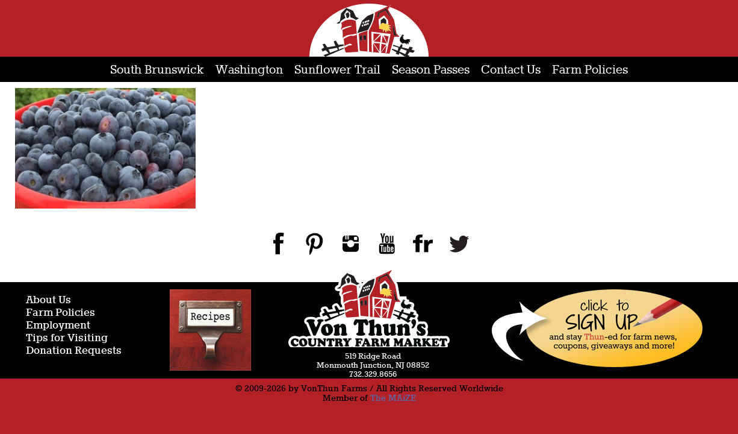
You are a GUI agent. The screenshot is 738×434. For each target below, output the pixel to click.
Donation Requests (74, 351)
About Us (48, 300)
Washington (249, 70)
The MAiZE (393, 398)
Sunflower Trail (337, 70)
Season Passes (431, 70)
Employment (58, 326)
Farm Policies (590, 70)
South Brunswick (157, 70)
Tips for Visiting (67, 338)
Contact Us (511, 70)
